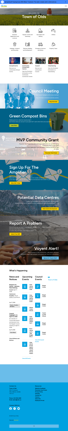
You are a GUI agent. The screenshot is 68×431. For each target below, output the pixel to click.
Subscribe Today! (15, 183)
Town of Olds (52, 280)
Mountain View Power (51, 152)
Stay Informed (53, 101)
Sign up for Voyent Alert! (50, 258)
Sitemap (37, 393)
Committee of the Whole (45, 314)
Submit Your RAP (15, 234)
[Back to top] (34, 426)
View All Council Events (39, 340)
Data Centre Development (50, 208)
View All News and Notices (14, 339)
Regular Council (44, 286)
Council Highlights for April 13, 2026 (13, 315)
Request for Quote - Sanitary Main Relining (14, 286)
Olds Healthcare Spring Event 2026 (32, 298)
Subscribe (38, 398)
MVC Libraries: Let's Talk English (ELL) (32, 332)
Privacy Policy (39, 392)
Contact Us (38, 395)
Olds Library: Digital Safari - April (31, 320)
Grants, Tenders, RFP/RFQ (14, 306)
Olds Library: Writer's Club (31, 287)
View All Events (26, 358)
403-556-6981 (17, 398)
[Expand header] (66, 6)
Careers (37, 397)
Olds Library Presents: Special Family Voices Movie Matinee (32, 348)
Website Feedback (40, 388)
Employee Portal (39, 400)
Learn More (14, 125)
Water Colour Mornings (32, 309)
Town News (13, 332)
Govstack (16, 420)
